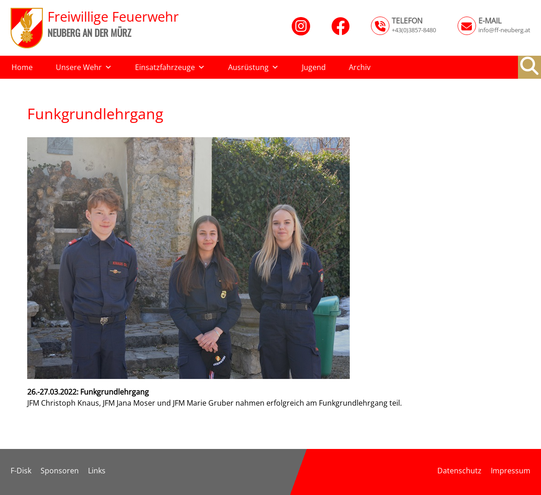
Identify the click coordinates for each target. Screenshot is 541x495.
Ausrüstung (253, 67)
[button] (529, 65)
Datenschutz (459, 471)
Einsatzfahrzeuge (170, 67)
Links (97, 471)
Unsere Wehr (84, 67)
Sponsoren (60, 471)
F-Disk (21, 471)
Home (22, 67)
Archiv (359, 67)
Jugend (314, 67)
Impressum (510, 471)
